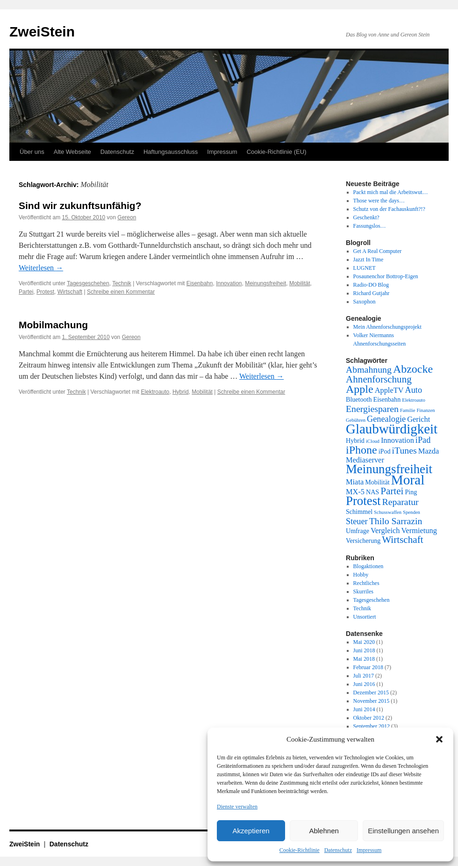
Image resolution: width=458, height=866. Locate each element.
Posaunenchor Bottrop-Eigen (385, 276)
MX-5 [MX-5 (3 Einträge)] (355, 491)
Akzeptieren (250, 831)
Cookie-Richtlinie (299, 850)
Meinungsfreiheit (265, 283)
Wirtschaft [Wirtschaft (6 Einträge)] (402, 539)
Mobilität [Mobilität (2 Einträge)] (377, 482)
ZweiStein (42, 31)
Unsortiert (364, 616)
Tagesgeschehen (88, 283)
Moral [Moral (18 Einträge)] (408, 479)
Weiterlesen (41, 268)
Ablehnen (323, 831)
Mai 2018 (364, 659)
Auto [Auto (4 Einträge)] (413, 390)
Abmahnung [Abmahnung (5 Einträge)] (369, 369)
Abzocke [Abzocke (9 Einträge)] (413, 369)
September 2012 (371, 726)
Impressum (369, 850)
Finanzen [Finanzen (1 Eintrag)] (425, 410)
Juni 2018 (364, 650)
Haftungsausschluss (170, 151)
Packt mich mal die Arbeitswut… (390, 192)
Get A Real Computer (377, 251)
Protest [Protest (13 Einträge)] (363, 501)
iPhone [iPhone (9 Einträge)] (361, 450)
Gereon (126, 217)
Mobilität (299, 283)
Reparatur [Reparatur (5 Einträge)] (400, 502)
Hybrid (180, 392)
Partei (26, 292)
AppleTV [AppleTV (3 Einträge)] (389, 390)
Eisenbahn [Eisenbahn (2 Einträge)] (387, 399)
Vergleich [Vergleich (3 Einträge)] (385, 530)
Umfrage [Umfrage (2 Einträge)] (357, 530)
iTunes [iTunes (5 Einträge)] (404, 450)
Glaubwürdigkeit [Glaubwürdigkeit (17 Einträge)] (391, 428)
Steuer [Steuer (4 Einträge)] (357, 521)
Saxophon (364, 301)
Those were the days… (379, 200)
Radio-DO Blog (371, 284)
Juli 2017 (363, 675)
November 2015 (371, 701)
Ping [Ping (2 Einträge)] (411, 492)
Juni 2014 (364, 709)
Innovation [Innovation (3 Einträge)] (397, 440)
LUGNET (364, 268)
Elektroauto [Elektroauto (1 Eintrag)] (413, 400)
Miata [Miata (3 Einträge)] (355, 481)
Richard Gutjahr (371, 293)
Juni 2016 (364, 684)
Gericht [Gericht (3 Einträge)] (418, 419)
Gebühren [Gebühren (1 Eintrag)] (355, 420)
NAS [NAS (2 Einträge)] (372, 492)
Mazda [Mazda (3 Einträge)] (428, 451)
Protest (45, 292)
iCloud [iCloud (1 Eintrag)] (372, 441)
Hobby (361, 574)
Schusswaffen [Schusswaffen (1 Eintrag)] (387, 512)
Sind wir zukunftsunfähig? (80, 205)
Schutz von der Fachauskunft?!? (389, 209)
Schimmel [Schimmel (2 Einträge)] (359, 511)
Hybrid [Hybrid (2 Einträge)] (355, 440)
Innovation (229, 283)
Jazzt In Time (368, 259)
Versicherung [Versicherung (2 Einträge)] (363, 540)
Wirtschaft (69, 292)
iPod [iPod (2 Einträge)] (385, 451)
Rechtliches (366, 583)
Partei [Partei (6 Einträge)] (391, 491)
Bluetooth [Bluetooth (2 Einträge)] (359, 399)
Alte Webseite (72, 151)
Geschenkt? (366, 217)
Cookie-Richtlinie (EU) (277, 151)
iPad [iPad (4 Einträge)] (422, 440)
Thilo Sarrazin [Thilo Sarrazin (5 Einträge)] (395, 521)
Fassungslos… (369, 226)
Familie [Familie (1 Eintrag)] (407, 410)
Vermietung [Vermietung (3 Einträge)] (419, 530)
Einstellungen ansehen (403, 831)
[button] (439, 739)
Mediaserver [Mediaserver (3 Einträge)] (365, 459)
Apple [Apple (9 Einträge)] (359, 389)
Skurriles (363, 591)
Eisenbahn (199, 283)
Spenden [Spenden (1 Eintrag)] (411, 512)
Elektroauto (155, 392)
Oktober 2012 (368, 717)
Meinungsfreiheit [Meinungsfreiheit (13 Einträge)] (389, 469)
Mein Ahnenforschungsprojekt (387, 327)
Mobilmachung (53, 324)
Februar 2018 (368, 667)
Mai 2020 (364, 642)
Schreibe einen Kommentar (121, 292)
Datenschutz (338, 850)
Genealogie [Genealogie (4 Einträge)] (386, 419)
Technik (121, 283)
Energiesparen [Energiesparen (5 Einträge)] (372, 409)
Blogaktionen (368, 566)
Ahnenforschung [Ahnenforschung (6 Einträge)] (379, 379)
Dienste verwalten (237, 806)
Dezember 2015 (371, 692)
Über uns (32, 151)
